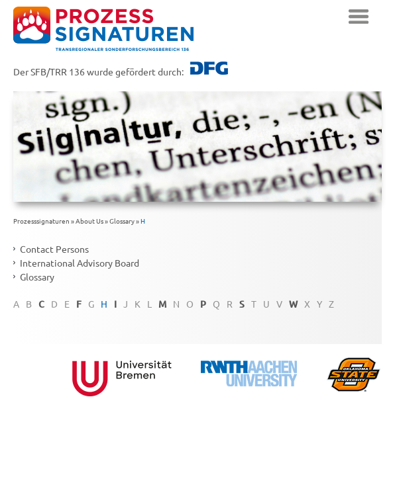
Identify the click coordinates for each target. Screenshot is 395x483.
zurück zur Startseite (103, 29)
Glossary (122, 221)
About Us (89, 221)
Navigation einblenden (358, 16)
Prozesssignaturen (41, 221)
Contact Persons (54, 249)
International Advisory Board (79, 263)
